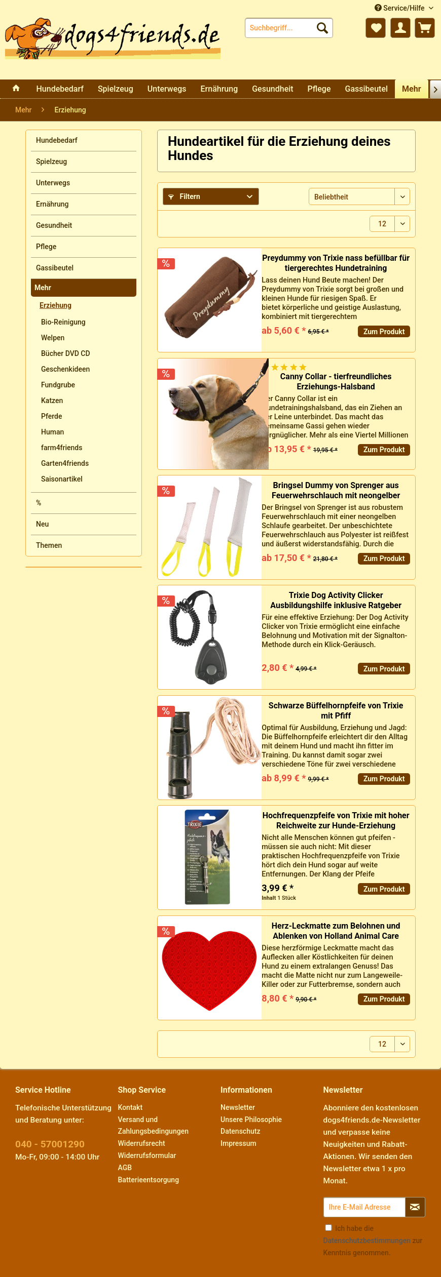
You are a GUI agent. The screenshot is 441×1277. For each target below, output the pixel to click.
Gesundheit (54, 225)
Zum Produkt (384, 332)
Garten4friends (65, 463)
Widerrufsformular (147, 1155)
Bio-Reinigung (63, 322)
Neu (42, 524)
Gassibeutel (55, 268)
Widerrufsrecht (141, 1143)
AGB (125, 1168)
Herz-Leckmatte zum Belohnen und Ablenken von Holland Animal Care (336, 931)
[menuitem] (289, 28)
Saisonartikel (62, 479)
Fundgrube (58, 385)
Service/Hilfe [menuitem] (400, 8)
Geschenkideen (65, 369)
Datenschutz (240, 1131)
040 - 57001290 (50, 1144)
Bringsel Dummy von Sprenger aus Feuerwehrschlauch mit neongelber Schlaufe (336, 491)
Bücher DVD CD (65, 353)
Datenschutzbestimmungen (367, 1240)
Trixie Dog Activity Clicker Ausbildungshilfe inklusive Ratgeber (335, 600)
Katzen (52, 400)
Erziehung (55, 305)
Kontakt (130, 1107)
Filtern (184, 196)
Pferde (51, 416)
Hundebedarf (57, 140)
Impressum (238, 1143)
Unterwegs (53, 183)
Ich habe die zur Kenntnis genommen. (373, 1240)
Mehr (42, 288)
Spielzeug (51, 161)
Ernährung (52, 204)
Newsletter (237, 1107)
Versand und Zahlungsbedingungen (153, 1125)
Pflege (46, 247)
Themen (49, 545)
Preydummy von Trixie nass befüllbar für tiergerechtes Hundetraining (336, 263)
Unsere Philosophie (251, 1119)
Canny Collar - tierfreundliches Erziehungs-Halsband (336, 381)
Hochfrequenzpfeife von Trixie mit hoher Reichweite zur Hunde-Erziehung (336, 820)
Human (52, 432)
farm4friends (61, 448)
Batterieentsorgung (148, 1180)
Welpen (52, 338)
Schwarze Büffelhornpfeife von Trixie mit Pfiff (336, 711)
